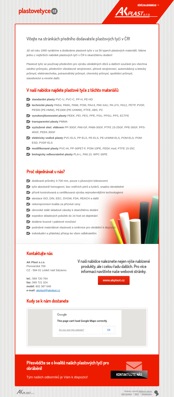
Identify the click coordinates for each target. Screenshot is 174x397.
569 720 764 (40, 278)
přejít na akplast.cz (147, 5)
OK (108, 330)
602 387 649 (43, 286)
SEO (137, 394)
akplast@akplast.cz (48, 290)
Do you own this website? (71, 330)
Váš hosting (126, 394)
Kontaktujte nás (129, 375)
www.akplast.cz (114, 280)
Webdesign (147, 394)
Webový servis (145, 391)
